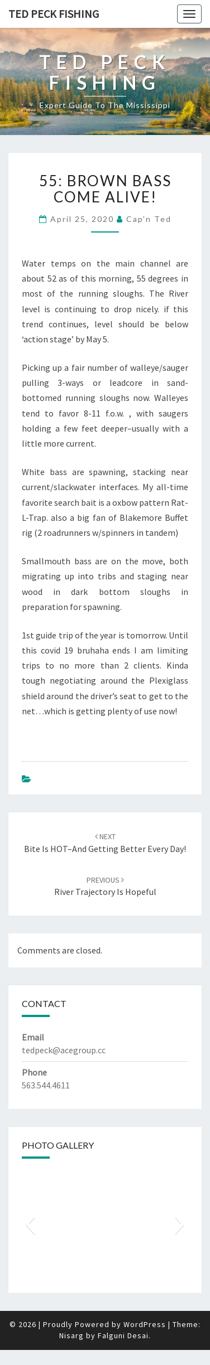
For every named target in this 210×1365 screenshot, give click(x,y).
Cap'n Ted (148, 219)
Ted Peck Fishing (53, 14)
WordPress (144, 1324)
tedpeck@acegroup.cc (64, 1050)
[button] (30, 1224)
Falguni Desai (123, 1335)
